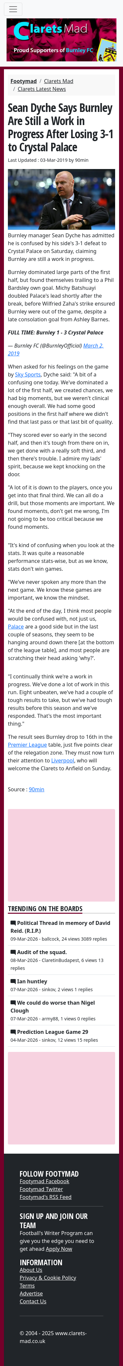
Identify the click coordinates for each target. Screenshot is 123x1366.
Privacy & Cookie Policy (48, 1277)
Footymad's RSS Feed (46, 1197)
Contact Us (33, 1301)
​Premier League (27, 744)
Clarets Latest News (42, 89)
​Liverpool (62, 760)
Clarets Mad (58, 81)
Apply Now (59, 1248)
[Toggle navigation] (13, 9)
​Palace (16, 626)
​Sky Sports (28, 374)
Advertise (31, 1293)
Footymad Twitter (41, 1189)
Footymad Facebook (44, 1181)
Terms (27, 1285)
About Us (31, 1269)
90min (36, 789)
